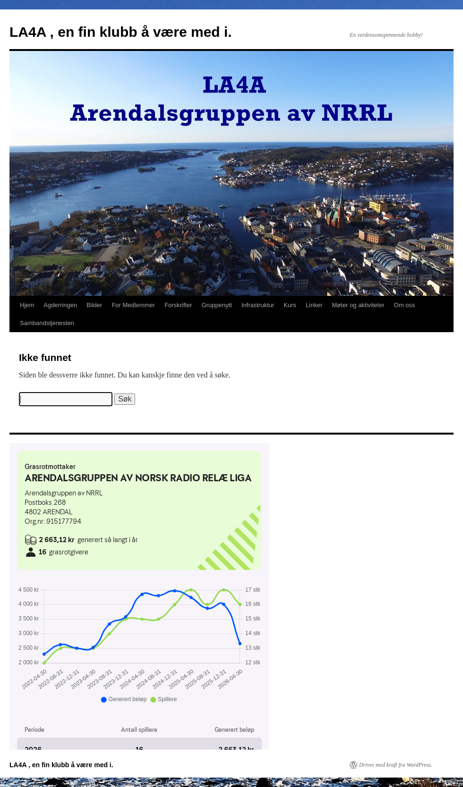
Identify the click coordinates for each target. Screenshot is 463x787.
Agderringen (60, 305)
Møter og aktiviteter (358, 305)
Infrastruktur (257, 305)
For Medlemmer (133, 305)
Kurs (289, 305)
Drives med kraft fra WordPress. (395, 765)
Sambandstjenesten (47, 323)
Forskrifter (178, 305)
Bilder (94, 305)
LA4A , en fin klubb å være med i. (120, 32)
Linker (314, 305)
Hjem (27, 305)
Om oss (404, 305)
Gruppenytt (217, 305)
